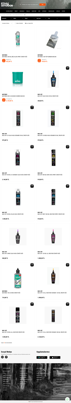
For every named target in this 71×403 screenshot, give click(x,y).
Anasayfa (3, 14)
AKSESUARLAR (22, 11)
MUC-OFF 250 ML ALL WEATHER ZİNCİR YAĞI (13, 332)
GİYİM (39, 11)
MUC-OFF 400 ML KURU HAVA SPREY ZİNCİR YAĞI (50, 174)
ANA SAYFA (38, 371)
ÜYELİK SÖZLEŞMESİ (23, 375)
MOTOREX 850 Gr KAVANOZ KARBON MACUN (13, 96)
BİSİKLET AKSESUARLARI (7, 375)
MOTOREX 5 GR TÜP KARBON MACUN (47, 56)
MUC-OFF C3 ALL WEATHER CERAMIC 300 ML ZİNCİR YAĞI (52, 332)
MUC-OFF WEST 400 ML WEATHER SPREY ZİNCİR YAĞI (51, 214)
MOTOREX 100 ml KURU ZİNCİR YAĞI (11, 293)
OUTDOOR (63, 11)
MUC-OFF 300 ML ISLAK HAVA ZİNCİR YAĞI (12, 214)
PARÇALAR (28, 11)
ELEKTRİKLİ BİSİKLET (9, 11)
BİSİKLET (16, 11)
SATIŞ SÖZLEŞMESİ (23, 377)
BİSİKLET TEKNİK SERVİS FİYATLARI (42, 373)
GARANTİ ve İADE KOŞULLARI (25, 379)
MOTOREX (4, 55)
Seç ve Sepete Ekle (29, 23)
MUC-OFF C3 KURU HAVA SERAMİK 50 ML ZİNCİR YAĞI (51, 135)
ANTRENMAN (44, 11)
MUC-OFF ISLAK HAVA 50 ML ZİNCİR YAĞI (48, 96)
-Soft (29, 401)
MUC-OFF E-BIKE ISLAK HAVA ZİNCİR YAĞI (12, 253)
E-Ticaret (31, 401)
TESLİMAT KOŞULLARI (23, 373)
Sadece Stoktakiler (19, 23)
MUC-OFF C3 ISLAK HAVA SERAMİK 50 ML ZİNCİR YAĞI (15, 135)
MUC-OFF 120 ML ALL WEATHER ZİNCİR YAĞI (49, 253)
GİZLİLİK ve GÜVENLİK (23, 381)
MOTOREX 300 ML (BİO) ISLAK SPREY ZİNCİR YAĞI (14, 56)
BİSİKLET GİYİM (5, 381)
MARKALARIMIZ (39, 377)
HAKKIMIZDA (22, 371)
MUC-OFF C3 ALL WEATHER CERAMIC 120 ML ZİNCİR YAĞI (52, 293)
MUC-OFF (40, 94)
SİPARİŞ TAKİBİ (39, 379)
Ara (42, 4)
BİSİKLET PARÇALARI (6, 377)
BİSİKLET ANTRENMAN (7, 383)
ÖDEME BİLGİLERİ (23, 383)
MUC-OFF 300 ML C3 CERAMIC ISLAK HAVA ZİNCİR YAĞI (16, 174)
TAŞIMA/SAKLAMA (51, 11)
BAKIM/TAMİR (34, 11)
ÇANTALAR (58, 11)
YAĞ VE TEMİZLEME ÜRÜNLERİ (18, 14)
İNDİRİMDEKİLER (39, 375)
